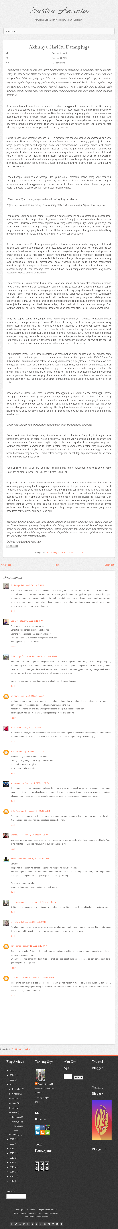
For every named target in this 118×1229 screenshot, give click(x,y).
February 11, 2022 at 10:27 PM (34, 945)
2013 (12, 1176)
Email (57, 1224)
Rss (61, 1224)
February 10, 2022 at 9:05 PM (36, 834)
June (14, 1103)
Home (58, 564)
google (24, 1224)
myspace (32, 1224)
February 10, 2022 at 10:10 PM (36, 858)
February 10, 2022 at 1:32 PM (37, 783)
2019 (12, 1148)
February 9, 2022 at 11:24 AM (31, 620)
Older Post (109, 564)
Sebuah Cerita (77, 552)
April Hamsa (16, 945)
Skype (53, 1224)
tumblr (41, 1224)
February (16, 1117)
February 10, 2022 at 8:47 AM (44, 656)
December (17, 1089)
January (16, 1134)
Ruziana (14, 751)
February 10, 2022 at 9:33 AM (29, 727)
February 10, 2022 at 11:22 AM (31, 751)
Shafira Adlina (17, 834)
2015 (12, 1167)
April (14, 1107)
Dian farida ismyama (19, 977)
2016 (12, 1162)
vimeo (49, 1224)
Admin (13, 727)
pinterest (36, 1224)
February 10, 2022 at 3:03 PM (37, 811)
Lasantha (54, 1213)
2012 (12, 1181)
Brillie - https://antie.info (21, 656)
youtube (45, 1224)
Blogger (54, 1209)
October (15, 1093)
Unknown (15, 695)
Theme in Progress (29, 1213)
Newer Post (6, 564)
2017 (12, 1157)
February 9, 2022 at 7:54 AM (33, 585)
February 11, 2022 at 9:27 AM (33, 922)
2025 (12, 1070)
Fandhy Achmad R (59, 53)
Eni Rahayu (15, 585)
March (15, 1112)
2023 (12, 1079)
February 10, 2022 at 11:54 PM (43, 902)
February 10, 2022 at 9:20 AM (32, 695)
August (15, 1098)
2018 (12, 1153)
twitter (16, 1224)
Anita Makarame (17, 811)
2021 (12, 1139)
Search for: (11, 1191)
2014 (12, 1171)
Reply (13, 611)
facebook (12, 1224)
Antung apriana (17, 783)
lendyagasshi (16, 858)
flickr (20, 1224)
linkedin (28, 1224)
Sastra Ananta (59, 11)
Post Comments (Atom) (22, 1049)
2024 (12, 1075)
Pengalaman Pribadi (61, 552)
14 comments (59, 62)
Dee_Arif (14, 620)
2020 (12, 1143)
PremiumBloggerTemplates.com (37, 1216)
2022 (12, 1084)
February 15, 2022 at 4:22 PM (41, 977)
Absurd (49, 552)
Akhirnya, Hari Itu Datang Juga (59, 46)
